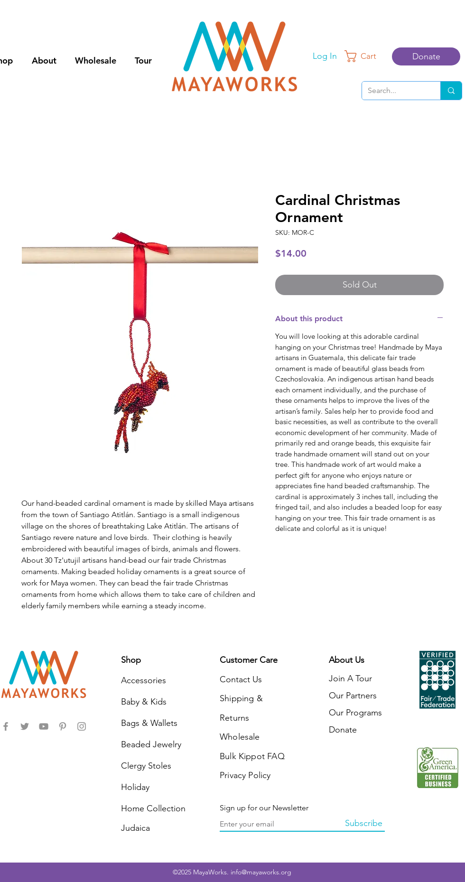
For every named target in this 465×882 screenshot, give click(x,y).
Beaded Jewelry (151, 744)
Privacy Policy (245, 775)
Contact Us (241, 679)
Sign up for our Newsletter (264, 808)
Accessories (143, 680)
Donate (343, 729)
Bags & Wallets (149, 723)
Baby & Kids (144, 701)
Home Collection (153, 808)
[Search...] (394, 91)
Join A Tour (350, 678)
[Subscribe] (363, 823)
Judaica (135, 828)
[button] (366, 56)
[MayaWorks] (5, 726)
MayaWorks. (212, 872)
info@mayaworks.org (261, 872)
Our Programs (355, 712)
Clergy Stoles (146, 766)
